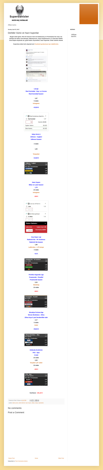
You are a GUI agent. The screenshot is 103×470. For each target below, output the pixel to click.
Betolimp (36, 285)
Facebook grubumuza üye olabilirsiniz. (47, 44)
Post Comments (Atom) (21, 461)
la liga (36, 402)
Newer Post (11, 458)
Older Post (61, 458)
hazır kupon (28, 402)
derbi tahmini (22, 402)
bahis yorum (15, 402)
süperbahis (41, 402)
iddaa (33, 402)
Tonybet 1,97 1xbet (36, 363)
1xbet (36, 325)
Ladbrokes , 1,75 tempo (36, 247)
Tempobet (36, 154)
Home (36, 458)
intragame (36, 103)
